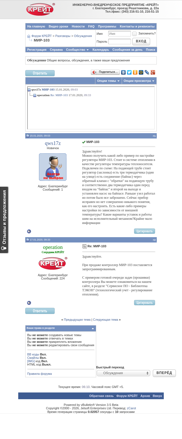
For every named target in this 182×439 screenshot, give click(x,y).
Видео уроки (58, 26)
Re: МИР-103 (59, 95)
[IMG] (31, 361)
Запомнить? (144, 33)
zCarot (131, 408)
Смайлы (33, 357)
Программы (107, 26)
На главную (36, 26)
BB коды (33, 354)
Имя (99, 33)
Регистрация (37, 49)
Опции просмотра (137, 80)
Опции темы (106, 80)
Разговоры (62, 36)
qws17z (53, 143)
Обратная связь (101, 396)
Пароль (101, 41)
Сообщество (77, 49)
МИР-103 (48, 89)
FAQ (91, 26)
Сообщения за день (127, 49)
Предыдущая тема (77, 319)
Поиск (150, 49)
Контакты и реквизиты (137, 26)
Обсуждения (83, 36)
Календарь (101, 49)
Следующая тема (105, 319)
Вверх (157, 396)
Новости (78, 26)
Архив (145, 396)
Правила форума (39, 373)
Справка (56, 49)
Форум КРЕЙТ (41, 36)
